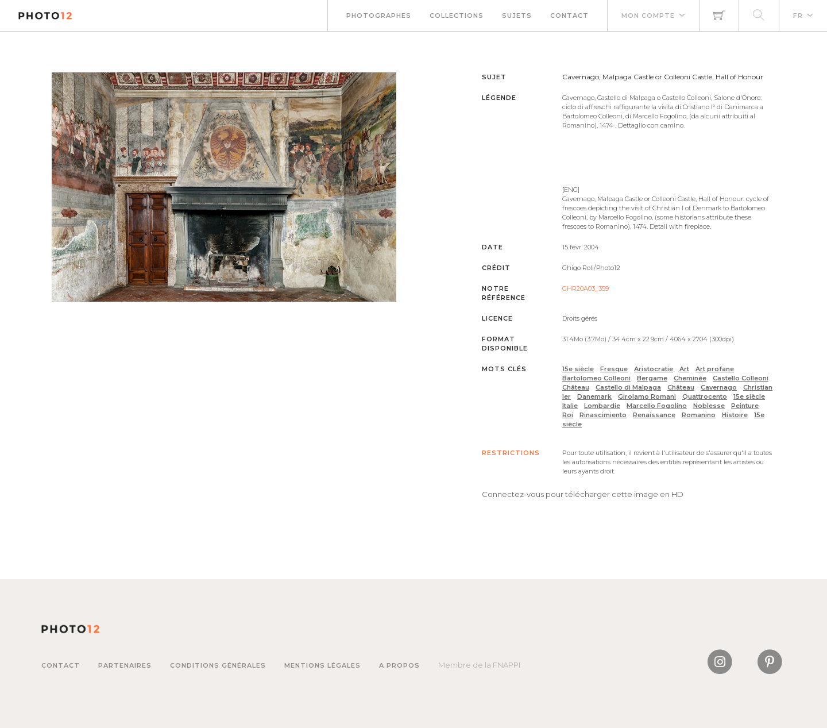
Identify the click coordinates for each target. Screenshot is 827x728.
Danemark (594, 396)
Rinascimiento (603, 415)
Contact (569, 15)
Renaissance (654, 415)
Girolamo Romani (647, 396)
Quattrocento (704, 396)
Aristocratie (653, 369)
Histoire (735, 415)
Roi (567, 415)
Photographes (378, 15)
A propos (399, 665)
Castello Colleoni (740, 378)
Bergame (652, 378)
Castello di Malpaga (628, 387)
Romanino (699, 415)
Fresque (614, 369)
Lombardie (602, 406)
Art (684, 369)
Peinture (745, 406)
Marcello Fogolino (657, 406)
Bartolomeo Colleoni (596, 378)
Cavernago (719, 387)
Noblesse (709, 406)
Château (575, 387)
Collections (457, 15)
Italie (570, 406)
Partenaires (125, 665)
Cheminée (690, 378)
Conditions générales (218, 665)
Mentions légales (322, 665)
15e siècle (578, 369)
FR (798, 15)
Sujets (517, 15)
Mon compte (648, 15)
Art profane (714, 369)
